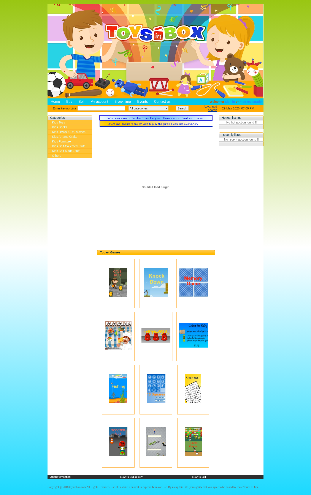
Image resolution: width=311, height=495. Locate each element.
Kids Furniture (61, 141)
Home (55, 101)
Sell (81, 101)
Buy (69, 101)
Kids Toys (58, 122)
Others (56, 155)
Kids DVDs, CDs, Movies (69, 132)
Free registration (251, 101)
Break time (122, 101)
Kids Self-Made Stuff (65, 151)
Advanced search (210, 108)
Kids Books (59, 127)
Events (142, 101)
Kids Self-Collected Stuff (68, 146)
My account (99, 101)
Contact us (162, 101)
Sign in (230, 101)
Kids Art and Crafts (64, 136)
